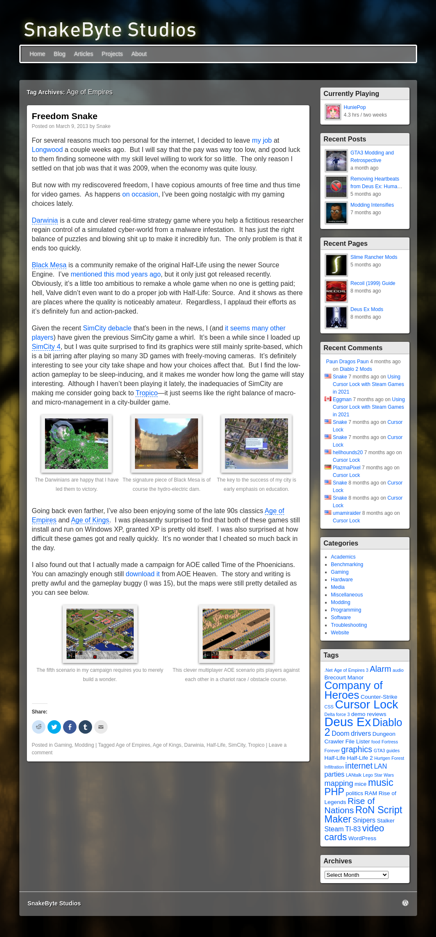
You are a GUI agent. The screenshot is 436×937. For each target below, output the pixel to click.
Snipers (364, 820)
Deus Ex (348, 722)
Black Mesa (49, 265)
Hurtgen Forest (389, 758)
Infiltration (334, 766)
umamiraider (347, 513)
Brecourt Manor (344, 677)
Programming (346, 610)
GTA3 (379, 750)
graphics (357, 749)
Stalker (385, 820)
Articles (83, 54)
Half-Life (215, 745)
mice (360, 784)
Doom (340, 733)
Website (340, 633)
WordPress (362, 838)
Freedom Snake (65, 116)
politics (354, 793)
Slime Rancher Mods (374, 257)
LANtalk (354, 774)
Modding (84, 745)
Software (341, 617)
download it (143, 574)
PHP (335, 791)
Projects (112, 54)
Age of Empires (133, 745)
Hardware (342, 580)
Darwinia (45, 220)
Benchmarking (347, 564)
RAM (371, 793)
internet (359, 765)
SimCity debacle (107, 328)
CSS (329, 706)
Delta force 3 (337, 714)
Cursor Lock (346, 460)
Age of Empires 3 (351, 670)
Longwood (47, 149)
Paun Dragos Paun (347, 362)
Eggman (342, 399)
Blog (60, 54)
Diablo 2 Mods (356, 369)
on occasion (140, 194)
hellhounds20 (348, 452)
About (139, 54)
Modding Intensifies (372, 205)
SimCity (236, 745)
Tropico (146, 393)
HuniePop (355, 107)
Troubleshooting (349, 625)
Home (37, 54)
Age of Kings (90, 520)
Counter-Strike (379, 697)
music (380, 782)
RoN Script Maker (363, 814)
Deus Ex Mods (367, 309)
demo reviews (368, 714)
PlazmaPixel (347, 468)
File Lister (357, 741)
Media (338, 587)
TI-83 (353, 829)
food (375, 741)
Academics (343, 557)
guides (392, 750)
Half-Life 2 (360, 758)
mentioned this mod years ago (116, 274)
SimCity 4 (46, 346)
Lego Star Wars (378, 774)
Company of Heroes (354, 690)
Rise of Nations (350, 805)
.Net (329, 670)
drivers (361, 733)
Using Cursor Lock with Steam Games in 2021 (368, 384)
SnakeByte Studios (54, 903)
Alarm (380, 668)
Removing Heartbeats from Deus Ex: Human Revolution (375, 186)
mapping (339, 783)
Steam (334, 829)
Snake (103, 126)
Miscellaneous (347, 595)
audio (398, 670)
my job (262, 140)
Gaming (63, 745)
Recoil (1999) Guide (373, 283)
